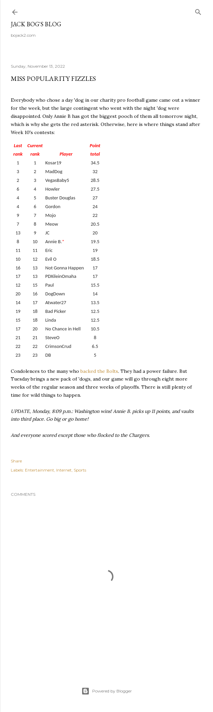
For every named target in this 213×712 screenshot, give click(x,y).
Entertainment (39, 470)
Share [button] (16, 460)
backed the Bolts (99, 371)
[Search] (198, 10)
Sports (80, 470)
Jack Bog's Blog (36, 24)
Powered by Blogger (106, 691)
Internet (64, 470)
